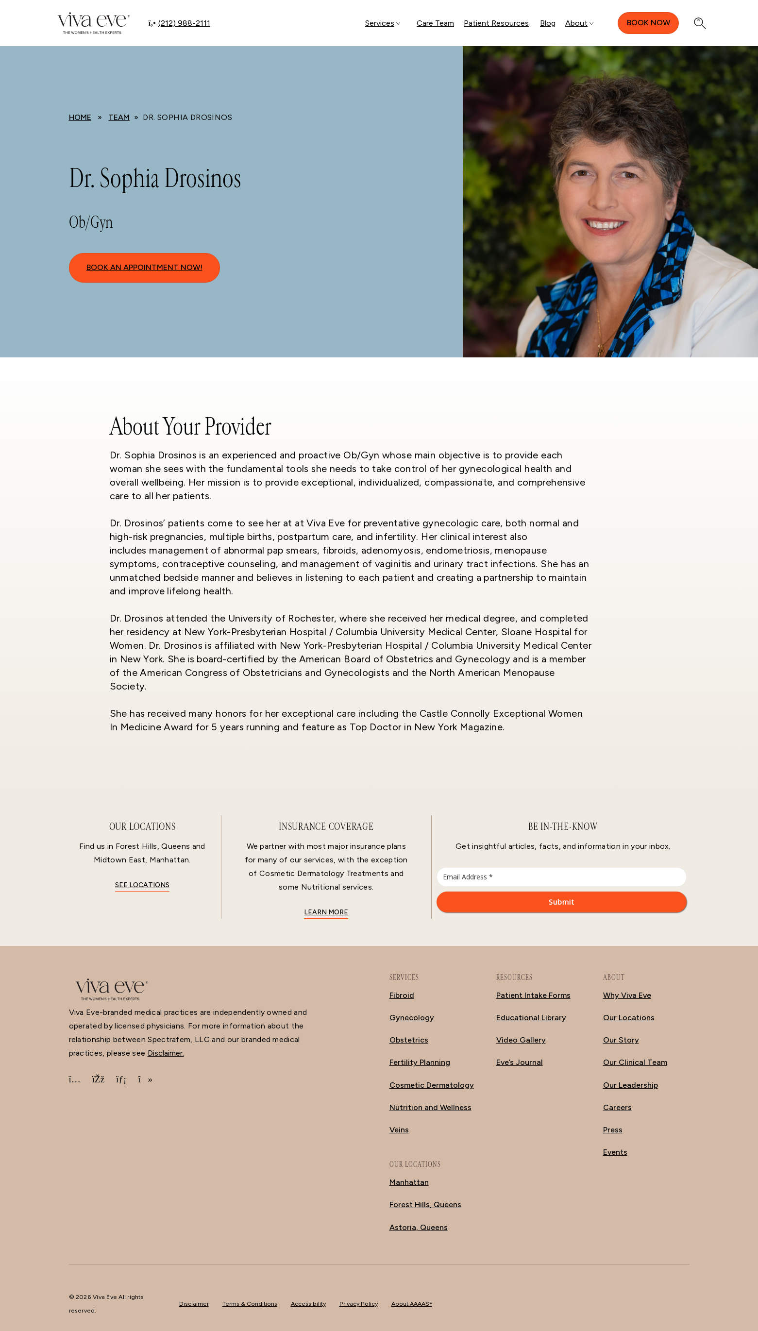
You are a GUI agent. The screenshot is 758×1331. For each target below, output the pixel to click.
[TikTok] (145, 1079)
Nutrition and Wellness (430, 1107)
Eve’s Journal (519, 1062)
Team (119, 117)
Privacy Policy (358, 1303)
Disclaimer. (166, 1053)
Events (615, 1152)
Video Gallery (521, 1040)
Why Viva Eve (627, 995)
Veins (399, 1129)
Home (80, 117)
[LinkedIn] (121, 1079)
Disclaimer (194, 1303)
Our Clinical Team (635, 1062)
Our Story (621, 1040)
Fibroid (401, 995)
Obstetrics (408, 1040)
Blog (548, 23)
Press (613, 1129)
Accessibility (308, 1303)
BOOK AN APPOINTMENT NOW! (144, 267)
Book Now (648, 22)
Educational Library (531, 1017)
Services (379, 23)
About (576, 23)
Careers (617, 1107)
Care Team (435, 23)
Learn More (326, 912)
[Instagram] (75, 1079)
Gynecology (411, 1017)
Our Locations (629, 1017)
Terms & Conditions (249, 1303)
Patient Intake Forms (533, 995)
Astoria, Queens (418, 1227)
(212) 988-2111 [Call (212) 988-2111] (184, 23)
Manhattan (409, 1182)
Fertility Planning (419, 1062)
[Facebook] (98, 1079)
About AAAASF (411, 1303)
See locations (142, 885)
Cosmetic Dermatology (431, 1085)
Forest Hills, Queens (425, 1204)
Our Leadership (630, 1085)
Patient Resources (496, 23)
